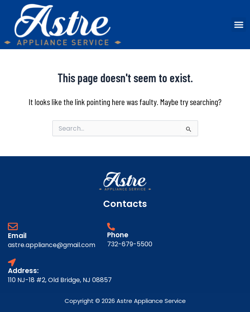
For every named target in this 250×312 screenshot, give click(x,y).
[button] (238, 24)
